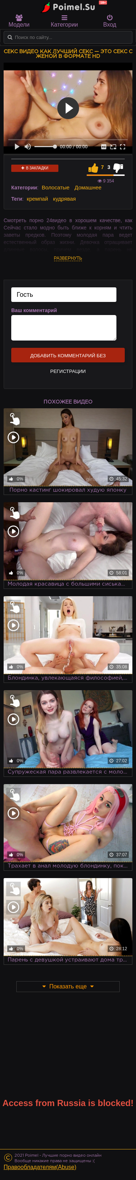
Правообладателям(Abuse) (40, 1167)
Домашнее (88, 187)
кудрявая (64, 199)
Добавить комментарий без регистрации (68, 357)
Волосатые (56, 187)
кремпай (37, 199)
